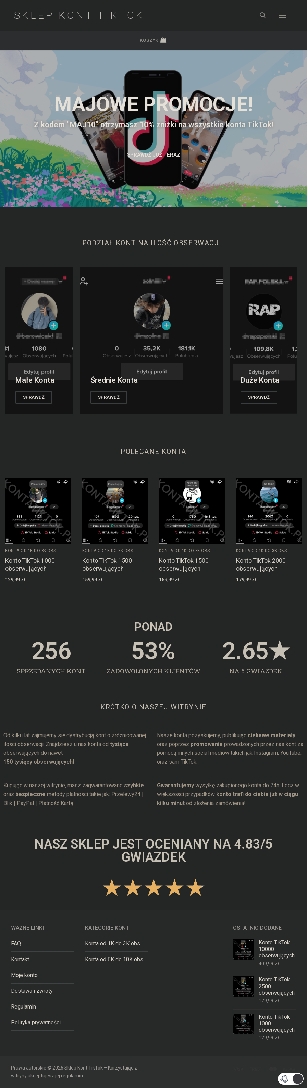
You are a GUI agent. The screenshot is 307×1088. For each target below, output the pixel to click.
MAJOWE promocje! (153, 104)
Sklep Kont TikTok (79, 15)
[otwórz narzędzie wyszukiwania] (263, 15)
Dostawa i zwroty (32, 991)
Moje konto (24, 975)
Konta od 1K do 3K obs (30, 550)
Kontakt (20, 959)
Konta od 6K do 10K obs (114, 959)
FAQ (16, 943)
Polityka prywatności (36, 1022)
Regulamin (23, 1006)
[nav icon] (282, 15)
